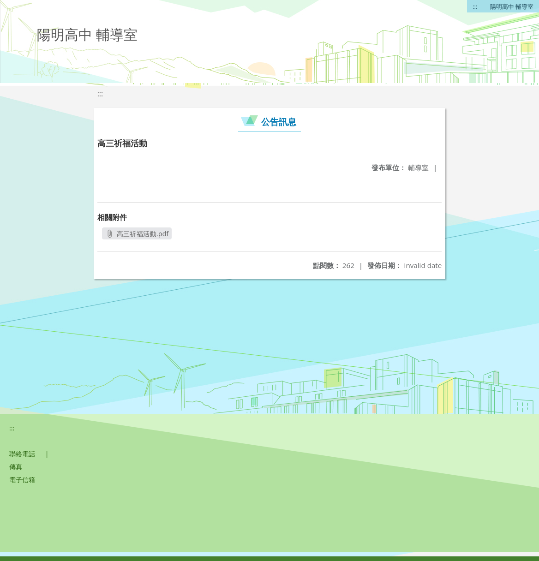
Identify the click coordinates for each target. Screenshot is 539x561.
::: (475, 6)
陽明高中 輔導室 (511, 6)
